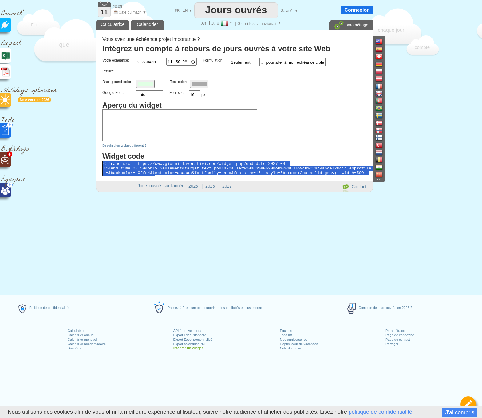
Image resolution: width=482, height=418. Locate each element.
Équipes (286, 330)
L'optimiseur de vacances (299, 344)
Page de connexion (399, 335)
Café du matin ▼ (129, 12)
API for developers (187, 330)
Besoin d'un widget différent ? (124, 145)
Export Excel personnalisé (192, 339)
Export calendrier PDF (190, 344)
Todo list (286, 335)
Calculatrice (76, 330)
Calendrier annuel (81, 335)
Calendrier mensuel (82, 339)
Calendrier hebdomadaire (87, 344)
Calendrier (147, 24)
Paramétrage (395, 330)
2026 (210, 186)
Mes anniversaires (293, 339)
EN (185, 10)
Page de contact (397, 339)
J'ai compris (459, 412)
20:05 (117, 7)
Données (74, 348)
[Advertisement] (234, 242)
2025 (193, 186)
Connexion (357, 10)
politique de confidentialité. (381, 412)
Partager (391, 344)
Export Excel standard (190, 335)
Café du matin (290, 348)
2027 (227, 186)
